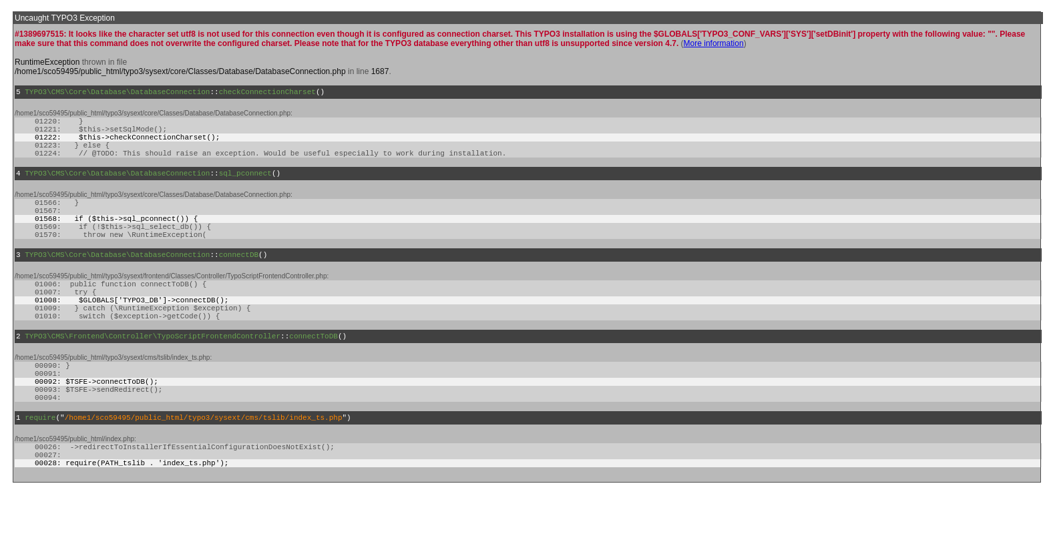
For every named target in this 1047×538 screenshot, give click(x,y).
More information (714, 43)
